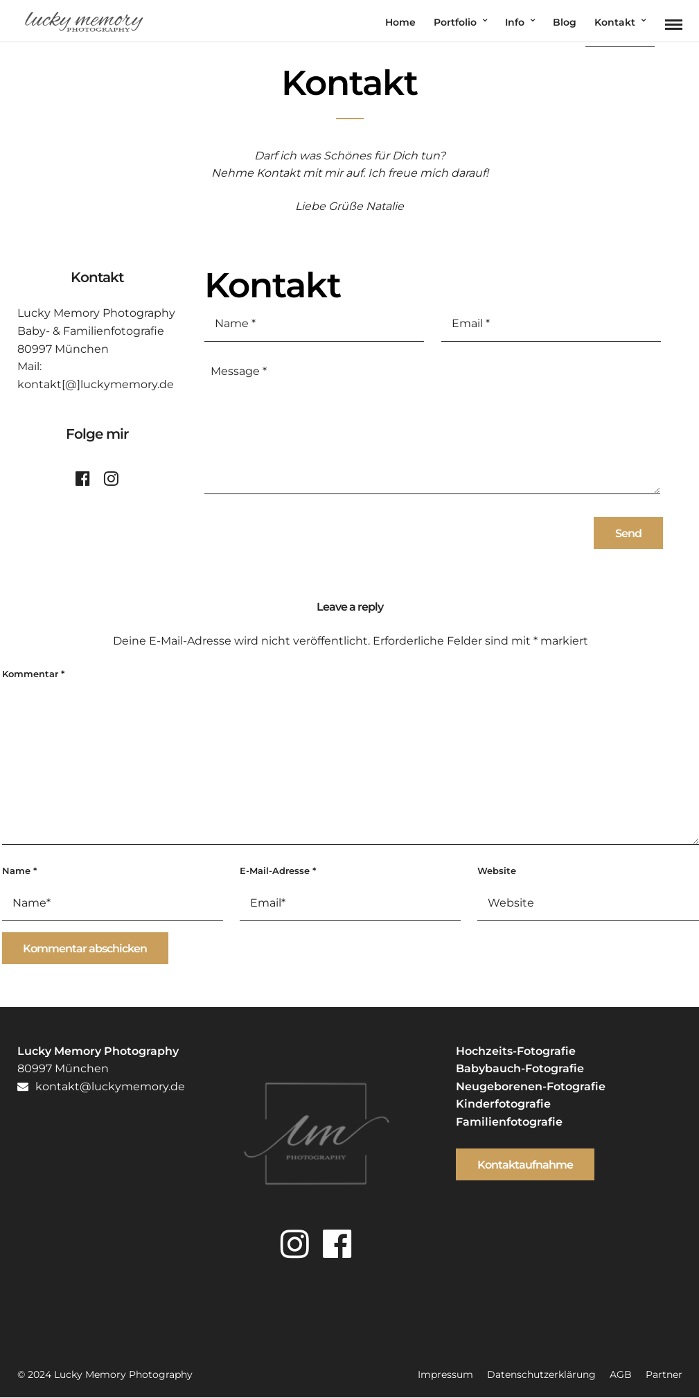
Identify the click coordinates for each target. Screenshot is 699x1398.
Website (496, 870)
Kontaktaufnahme (525, 1164)
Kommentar (33, 673)
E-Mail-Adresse (278, 870)
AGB (621, 1374)
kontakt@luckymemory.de (101, 1086)
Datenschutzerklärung (541, 1374)
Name (19, 870)
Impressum (445, 1374)
